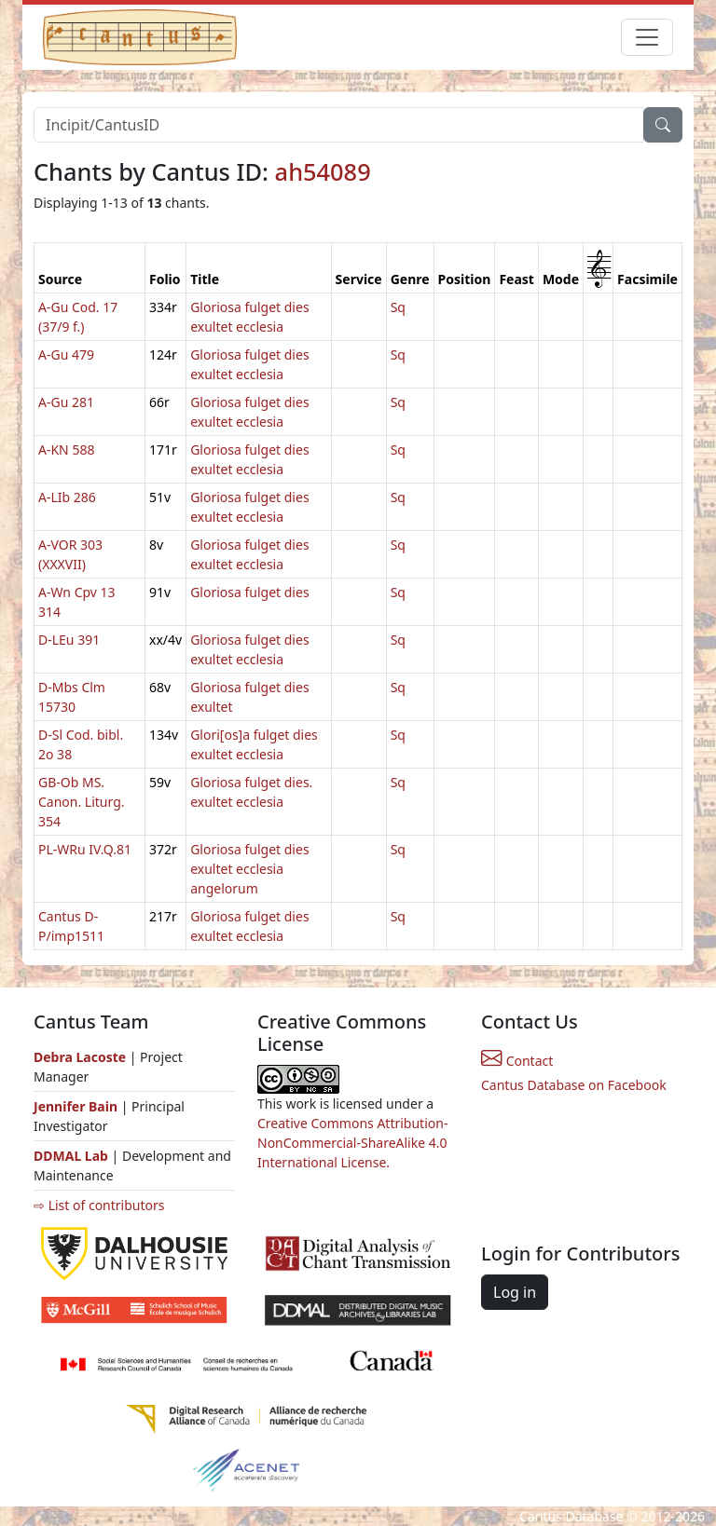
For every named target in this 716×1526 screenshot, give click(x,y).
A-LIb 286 (67, 497)
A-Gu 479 (66, 354)
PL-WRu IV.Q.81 (84, 849)
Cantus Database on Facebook (574, 1085)
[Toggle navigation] (647, 37)
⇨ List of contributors (99, 1205)
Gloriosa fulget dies (249, 592)
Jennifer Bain (77, 1106)
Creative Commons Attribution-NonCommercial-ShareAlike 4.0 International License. (352, 1142)
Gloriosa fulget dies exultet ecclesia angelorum (249, 868)
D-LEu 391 (69, 639)
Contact (517, 1061)
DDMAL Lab (71, 1156)
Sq (398, 307)
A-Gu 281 (66, 402)
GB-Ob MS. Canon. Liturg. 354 (81, 801)
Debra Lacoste (80, 1057)
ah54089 (323, 171)
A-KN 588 (66, 449)
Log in (514, 1292)
